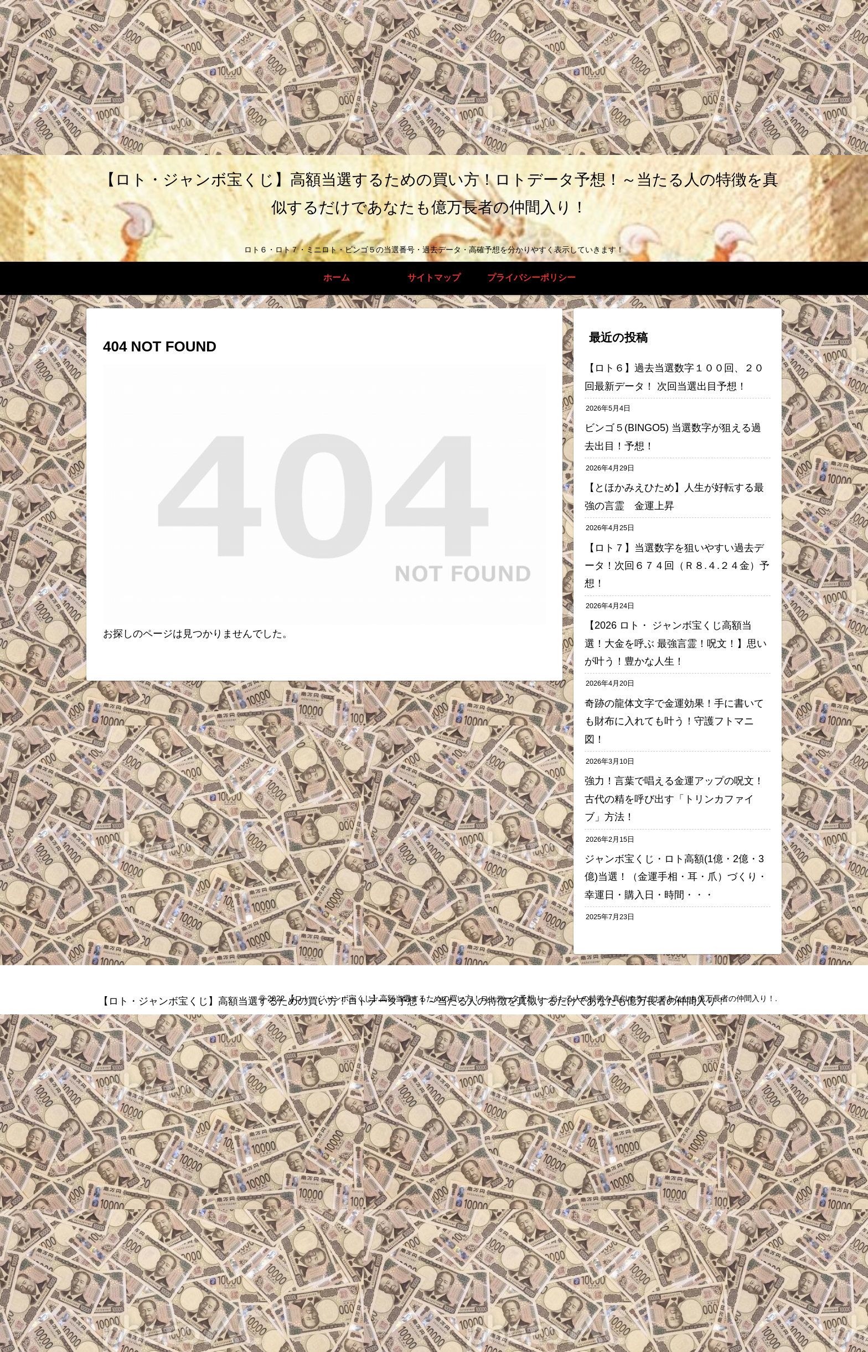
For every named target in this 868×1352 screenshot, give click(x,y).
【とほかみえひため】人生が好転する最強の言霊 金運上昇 (674, 496)
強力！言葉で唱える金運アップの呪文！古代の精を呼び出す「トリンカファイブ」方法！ (674, 798)
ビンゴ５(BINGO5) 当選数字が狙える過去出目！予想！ (673, 436)
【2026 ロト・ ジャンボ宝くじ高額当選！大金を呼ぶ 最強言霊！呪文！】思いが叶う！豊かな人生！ (676, 643)
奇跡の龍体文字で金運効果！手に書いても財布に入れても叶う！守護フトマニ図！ (674, 721)
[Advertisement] (332, 77)
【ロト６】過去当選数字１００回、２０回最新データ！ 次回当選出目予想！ (674, 376)
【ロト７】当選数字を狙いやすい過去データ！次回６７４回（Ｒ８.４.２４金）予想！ (677, 565)
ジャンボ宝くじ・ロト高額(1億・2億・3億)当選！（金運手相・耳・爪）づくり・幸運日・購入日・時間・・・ (676, 876)
